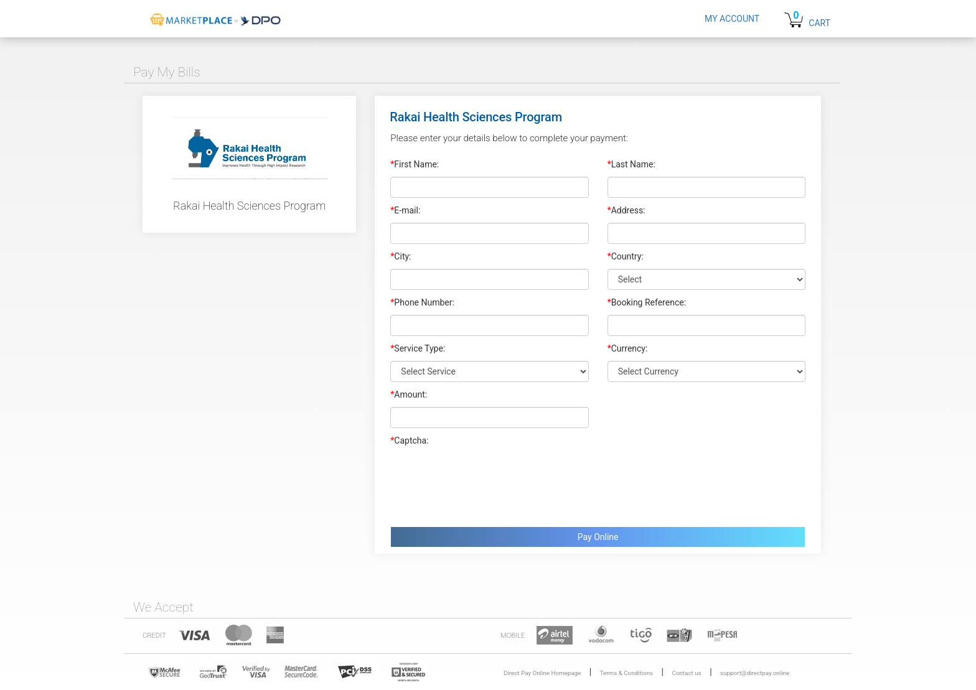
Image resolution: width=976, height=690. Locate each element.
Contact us (687, 672)
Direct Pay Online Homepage (542, 672)
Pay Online (598, 537)
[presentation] (485, 483)
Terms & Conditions (626, 672)
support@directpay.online (754, 672)
